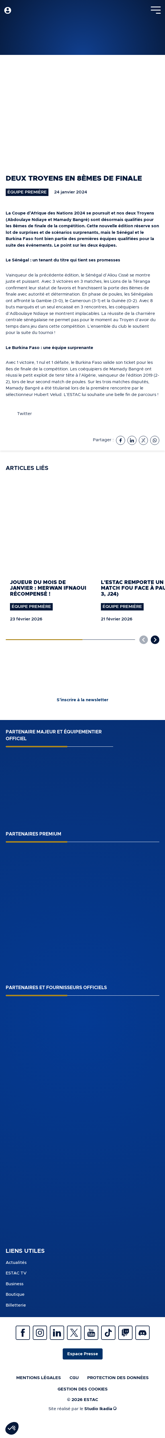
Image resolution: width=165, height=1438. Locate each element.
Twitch (125, 1333)
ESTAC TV (16, 1273)
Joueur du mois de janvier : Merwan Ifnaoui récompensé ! (48, 588)
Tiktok (108, 1333)
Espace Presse (82, 1354)
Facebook (23, 1333)
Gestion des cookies (83, 1389)
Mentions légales (38, 1378)
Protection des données (118, 1378)
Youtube (91, 1333)
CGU (74, 1378)
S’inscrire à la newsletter (82, 700)
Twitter (74, 1333)
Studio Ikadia (100, 1409)
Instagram (40, 1333)
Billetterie (16, 1305)
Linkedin (57, 1333)
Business (14, 1284)
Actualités (16, 1262)
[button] (155, 640)
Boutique (15, 1294)
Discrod (142, 1333)
